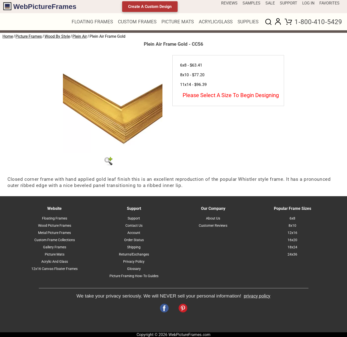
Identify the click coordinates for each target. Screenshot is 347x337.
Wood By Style (57, 36)
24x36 (292, 254)
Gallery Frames (54, 247)
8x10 (292, 226)
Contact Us (134, 226)
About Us (213, 218)
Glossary (134, 269)
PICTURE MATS (177, 22)
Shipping (134, 247)
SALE (270, 3)
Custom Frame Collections (54, 240)
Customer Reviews (213, 226)
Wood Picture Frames (54, 226)
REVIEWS (229, 3)
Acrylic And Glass (54, 262)
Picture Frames (28, 36)
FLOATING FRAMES (92, 22)
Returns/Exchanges (134, 254)
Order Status (134, 240)
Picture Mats (54, 254)
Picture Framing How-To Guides (133, 276)
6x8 (292, 218)
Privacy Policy (134, 262)
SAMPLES (251, 3)
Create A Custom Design (150, 6)
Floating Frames (54, 218)
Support (134, 218)
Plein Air (79, 36)
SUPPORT (288, 3)
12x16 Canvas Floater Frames (54, 269)
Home (7, 36)
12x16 (292, 233)
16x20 (292, 240)
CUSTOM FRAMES (137, 22)
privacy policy (257, 296)
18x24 (292, 247)
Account (133, 233)
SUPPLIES (248, 22)
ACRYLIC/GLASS (216, 22)
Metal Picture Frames (54, 233)
